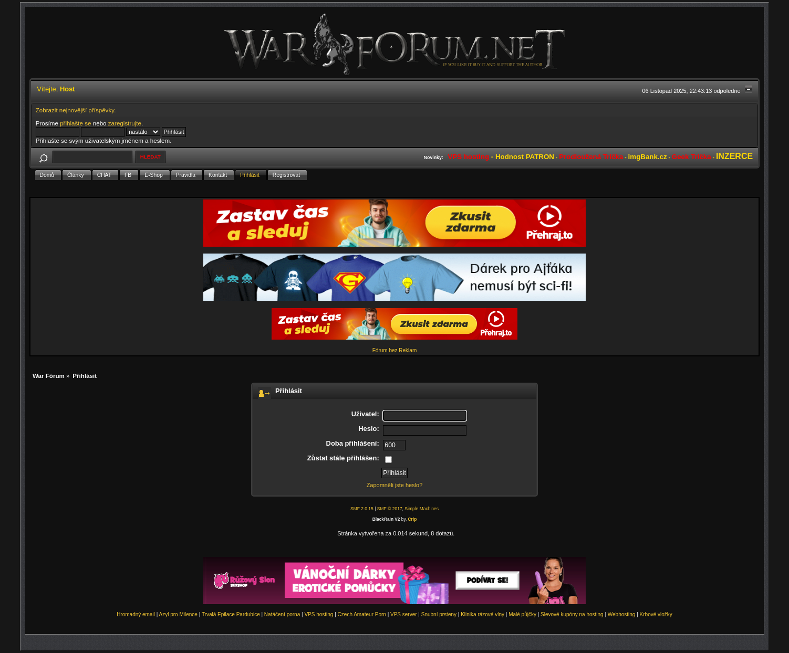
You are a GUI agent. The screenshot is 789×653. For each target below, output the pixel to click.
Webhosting (622, 614)
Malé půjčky (522, 614)
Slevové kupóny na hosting (572, 614)
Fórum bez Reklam (394, 350)
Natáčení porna (282, 614)
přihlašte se (75, 123)
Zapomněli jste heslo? (395, 485)
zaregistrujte (124, 123)
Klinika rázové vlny (482, 614)
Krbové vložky (656, 614)
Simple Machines (421, 508)
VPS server (403, 614)
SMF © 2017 (389, 508)
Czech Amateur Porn (362, 614)
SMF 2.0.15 (361, 508)
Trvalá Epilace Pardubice (231, 614)
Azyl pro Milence (178, 614)
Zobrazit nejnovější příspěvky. (76, 110)
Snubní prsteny (438, 614)
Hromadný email (136, 614)
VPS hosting (318, 614)
